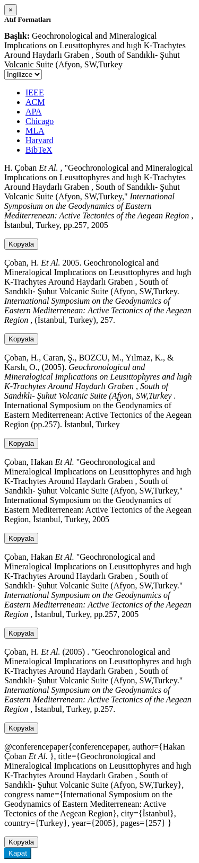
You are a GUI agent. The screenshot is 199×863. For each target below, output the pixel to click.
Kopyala (21, 244)
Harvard (39, 140)
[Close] (10, 9)
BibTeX (38, 149)
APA (33, 111)
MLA (35, 130)
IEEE (34, 92)
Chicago (39, 121)
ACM (35, 102)
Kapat (17, 853)
